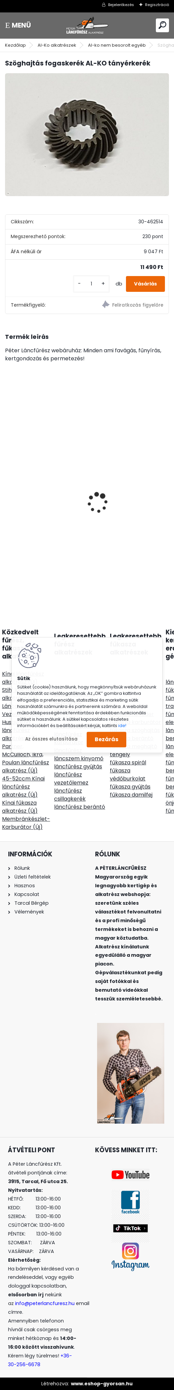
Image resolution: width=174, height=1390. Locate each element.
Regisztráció (157, 4)
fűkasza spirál (128, 762)
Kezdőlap (15, 45)
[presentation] (8, 491)
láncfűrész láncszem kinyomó (78, 754)
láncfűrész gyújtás (78, 766)
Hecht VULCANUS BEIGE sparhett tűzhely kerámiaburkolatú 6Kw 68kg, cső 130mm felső (40, 496)
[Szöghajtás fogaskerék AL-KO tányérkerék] (87, 134)
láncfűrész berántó (79, 807)
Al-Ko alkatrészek (57, 45)
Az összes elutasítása (51, 739)
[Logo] (87, 25)
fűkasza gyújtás (130, 787)
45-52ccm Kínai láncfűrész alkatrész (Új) (23, 787)
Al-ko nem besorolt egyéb (117, 45)
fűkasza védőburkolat (127, 774)
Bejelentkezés (121, 4)
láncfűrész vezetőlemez (71, 779)
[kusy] (91, 284)
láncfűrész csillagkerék (70, 795)
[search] (162, 25)
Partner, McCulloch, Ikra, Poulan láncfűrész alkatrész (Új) (25, 758)
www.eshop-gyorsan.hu (102, 1383)
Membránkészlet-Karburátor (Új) (26, 823)
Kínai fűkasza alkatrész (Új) (20, 807)
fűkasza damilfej (131, 795)
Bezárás (106, 739)
